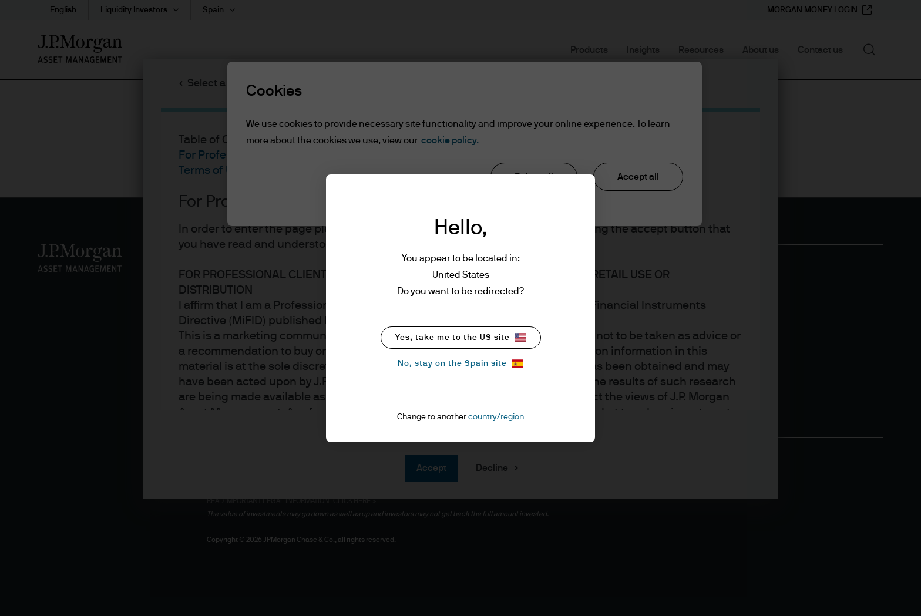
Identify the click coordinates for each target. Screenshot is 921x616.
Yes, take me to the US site (460, 337)
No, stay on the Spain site (460, 363)
